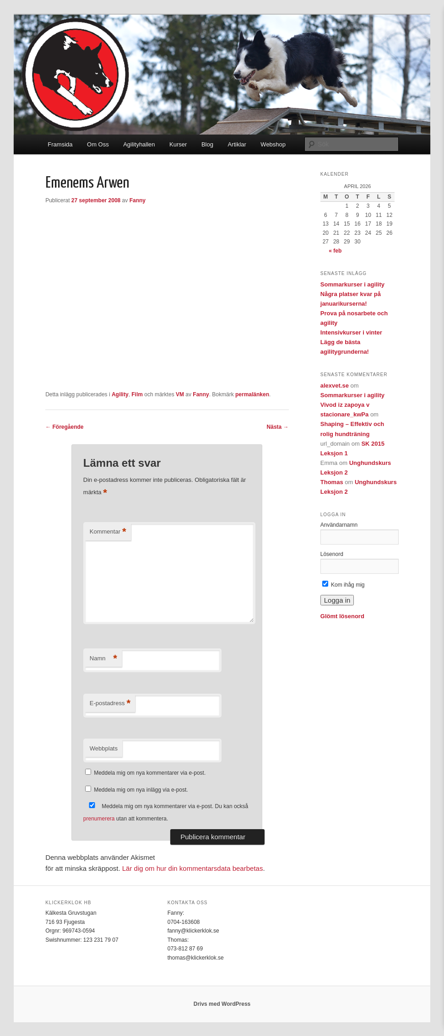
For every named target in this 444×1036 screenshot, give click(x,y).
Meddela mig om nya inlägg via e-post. (141, 790)
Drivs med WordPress (222, 1004)
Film (137, 394)
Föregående (64, 427)
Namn (103, 658)
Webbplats (104, 748)
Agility (120, 394)
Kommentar (108, 532)
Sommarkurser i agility (352, 284)
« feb (335, 251)
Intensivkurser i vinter (351, 332)
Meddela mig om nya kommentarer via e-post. (150, 773)
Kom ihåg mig (343, 585)
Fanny (138, 200)
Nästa (278, 427)
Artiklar (236, 144)
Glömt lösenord (342, 616)
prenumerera (99, 818)
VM (180, 394)
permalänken (252, 394)
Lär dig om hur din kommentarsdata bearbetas (192, 868)
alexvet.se (334, 385)
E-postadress (110, 703)
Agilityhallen (139, 144)
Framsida (60, 144)
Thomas (331, 482)
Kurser (178, 144)
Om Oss (98, 144)
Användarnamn (338, 525)
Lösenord (331, 554)
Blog (207, 144)
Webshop (273, 144)
